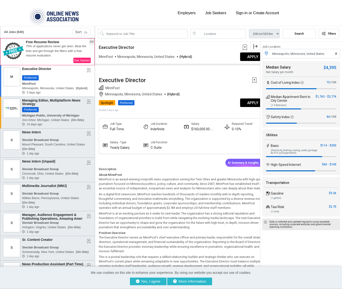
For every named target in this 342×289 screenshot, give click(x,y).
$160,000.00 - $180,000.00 (197, 103)
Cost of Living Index (285, 80)
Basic (275, 143)
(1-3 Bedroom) (278, 103)
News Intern (31, 130)
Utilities (272, 133)
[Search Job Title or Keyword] (145, 31)
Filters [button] (329, 31)
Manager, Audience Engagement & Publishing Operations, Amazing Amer (52, 214)
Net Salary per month (279, 70)
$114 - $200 (328, 143)
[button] (47, 49)
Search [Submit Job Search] (299, 31)
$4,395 (329, 65)
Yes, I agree (148, 281)
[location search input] (221, 31)
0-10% (229, 103)
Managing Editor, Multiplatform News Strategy (51, 100)
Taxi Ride (277, 205)
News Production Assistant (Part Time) (52, 262)
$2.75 (332, 204)
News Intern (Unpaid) (38, 159)
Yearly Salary (120, 121)
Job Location (271, 44)
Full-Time (117, 103)
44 (328, 114)
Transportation (277, 180)
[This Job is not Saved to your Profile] (90, 68)
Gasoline (277, 191)
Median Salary (278, 65)
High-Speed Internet (286, 162)
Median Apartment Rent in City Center (290, 96)
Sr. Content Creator (37, 237)
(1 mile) (275, 209)
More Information (189, 281)
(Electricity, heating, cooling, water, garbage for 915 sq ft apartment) (294, 149)
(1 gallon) (276, 196)
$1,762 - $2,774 (326, 94)
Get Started (82, 58)
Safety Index (280, 115)
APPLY (243, 76)
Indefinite (155, 103)
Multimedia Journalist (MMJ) (44, 184)
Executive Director (36, 67)
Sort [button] (81, 30)
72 (328, 80)
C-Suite (153, 121)
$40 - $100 (329, 162)
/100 (333, 80)
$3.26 (332, 191)
